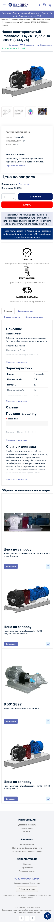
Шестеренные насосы (41, 19)
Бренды (27, 864)
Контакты (27, 832)
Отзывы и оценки (12, 317)
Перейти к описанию (15, 165)
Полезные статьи (27, 871)
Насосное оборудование (20, 19)
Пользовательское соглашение (27, 851)
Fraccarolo (24, 184)
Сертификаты (27, 867)
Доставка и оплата (27, 825)
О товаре (8, 311)
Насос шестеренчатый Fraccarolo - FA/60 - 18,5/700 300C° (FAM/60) (23, 632)
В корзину (35, 196)
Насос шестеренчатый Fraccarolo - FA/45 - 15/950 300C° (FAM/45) (27, 787)
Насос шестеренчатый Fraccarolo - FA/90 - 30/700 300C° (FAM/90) (27, 554)
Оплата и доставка (34, 317)
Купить (27, 204)
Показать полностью (16, 362)
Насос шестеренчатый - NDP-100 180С (22, 708)
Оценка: (10, 432)
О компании (27, 828)
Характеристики (25, 311)
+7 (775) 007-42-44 (27, 878)
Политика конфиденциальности (27, 848)
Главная (4, 19)
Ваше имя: (13, 418)
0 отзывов (13, 45)
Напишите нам (27, 889)
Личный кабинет (27, 844)
